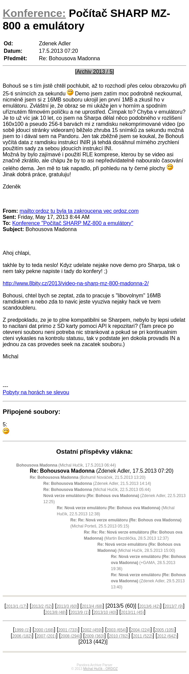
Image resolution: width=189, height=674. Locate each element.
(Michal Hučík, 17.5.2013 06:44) (66, 465)
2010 (118, 636)
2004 (140, 630)
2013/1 (16, 606)
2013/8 (55, 612)
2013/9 (79, 612)
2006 (22, 636)
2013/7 (174, 606)
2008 (70, 636)
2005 (164, 630)
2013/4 (92, 606)
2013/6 (149, 606)
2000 (44, 630)
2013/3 (66, 606)
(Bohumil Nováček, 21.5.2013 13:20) (87, 477)
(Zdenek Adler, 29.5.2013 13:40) (148, 580)
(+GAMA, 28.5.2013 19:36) (148, 562)
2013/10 (104, 612)
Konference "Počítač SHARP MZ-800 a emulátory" (72, 223)
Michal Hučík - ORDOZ (100, 669)
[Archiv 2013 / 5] (94, 71)
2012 (167, 636)
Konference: (34, 13)
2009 (94, 636)
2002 (92, 630)
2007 (46, 636)
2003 (116, 630)
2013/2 (41, 606)
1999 (22, 630)
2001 (68, 630)
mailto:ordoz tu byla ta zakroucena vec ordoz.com (79, 211)
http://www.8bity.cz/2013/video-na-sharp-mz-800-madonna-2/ (76, 283)
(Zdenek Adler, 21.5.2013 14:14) (97, 483)
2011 (142, 636)
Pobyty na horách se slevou (36, 392)
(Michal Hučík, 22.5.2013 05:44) (96, 489)
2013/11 (132, 612)
